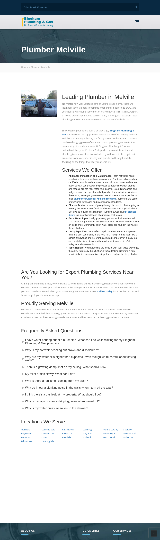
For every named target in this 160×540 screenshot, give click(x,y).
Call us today (105, 291)
